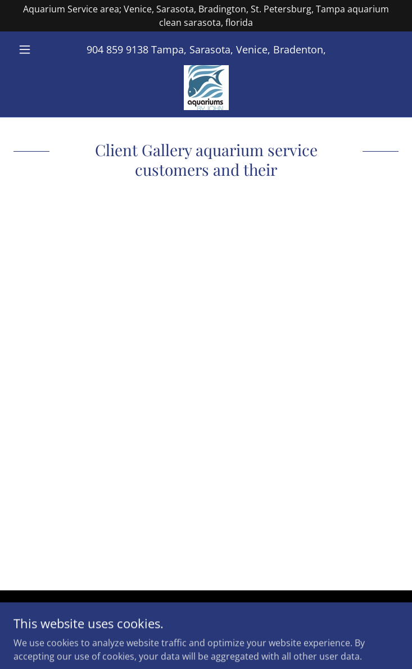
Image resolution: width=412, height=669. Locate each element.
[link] (206, 87)
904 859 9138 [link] (117, 49)
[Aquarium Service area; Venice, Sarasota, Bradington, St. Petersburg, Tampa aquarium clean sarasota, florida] (206, 15)
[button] (42, 49)
